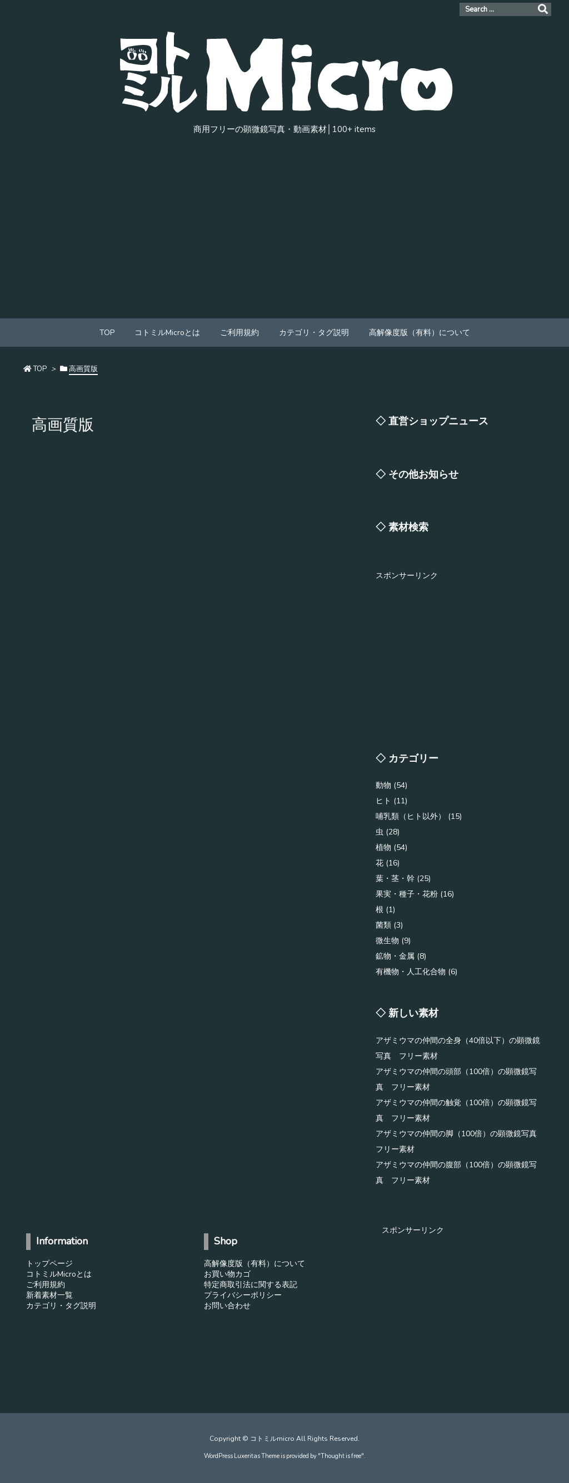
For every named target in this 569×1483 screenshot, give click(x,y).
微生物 (393, 940)
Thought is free (341, 1456)
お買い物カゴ (227, 1274)
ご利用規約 (45, 1284)
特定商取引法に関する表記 (250, 1284)
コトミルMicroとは (59, 1274)
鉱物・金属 (401, 956)
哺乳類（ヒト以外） (419, 816)
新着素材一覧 (49, 1295)
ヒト (391, 801)
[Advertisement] (284, 235)
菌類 (389, 925)
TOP (40, 369)
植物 (391, 847)
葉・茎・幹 (403, 878)
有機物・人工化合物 (416, 971)
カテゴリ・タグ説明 (61, 1305)
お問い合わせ (227, 1305)
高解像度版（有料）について (254, 1263)
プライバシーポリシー (243, 1295)
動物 (391, 785)
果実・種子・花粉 (415, 894)
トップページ (49, 1263)
